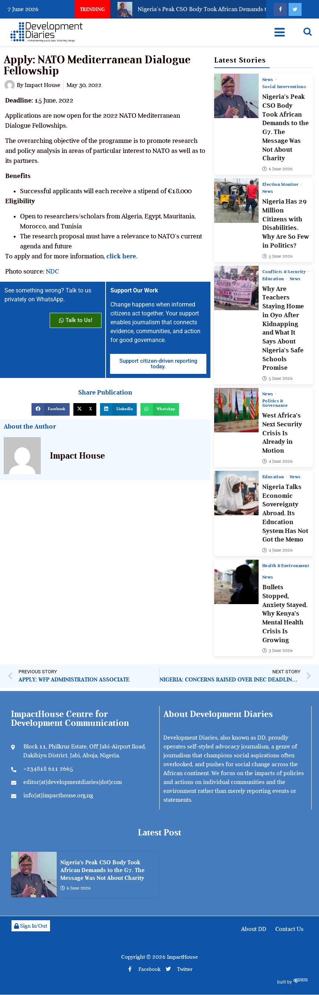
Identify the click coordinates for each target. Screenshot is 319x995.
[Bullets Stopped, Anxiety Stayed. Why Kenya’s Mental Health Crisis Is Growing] (236, 582)
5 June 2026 (277, 256)
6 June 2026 (277, 169)
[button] (50, 409)
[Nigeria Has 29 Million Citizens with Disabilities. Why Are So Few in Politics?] (236, 200)
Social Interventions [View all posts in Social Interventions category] (284, 86)
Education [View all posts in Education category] (273, 278)
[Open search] (307, 31)
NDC (52, 271)
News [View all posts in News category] (268, 79)
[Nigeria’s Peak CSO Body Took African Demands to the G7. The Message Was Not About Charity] (236, 96)
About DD (253, 929)
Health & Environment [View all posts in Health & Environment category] (285, 565)
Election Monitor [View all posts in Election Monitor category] (281, 184)
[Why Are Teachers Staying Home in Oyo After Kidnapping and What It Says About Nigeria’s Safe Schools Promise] (236, 287)
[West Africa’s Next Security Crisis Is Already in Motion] (236, 410)
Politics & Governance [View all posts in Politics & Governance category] (275, 403)
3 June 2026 (277, 650)
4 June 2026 (277, 461)
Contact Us (289, 929)
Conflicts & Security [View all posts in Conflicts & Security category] (284, 271)
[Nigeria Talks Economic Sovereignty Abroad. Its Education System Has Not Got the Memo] (236, 493)
